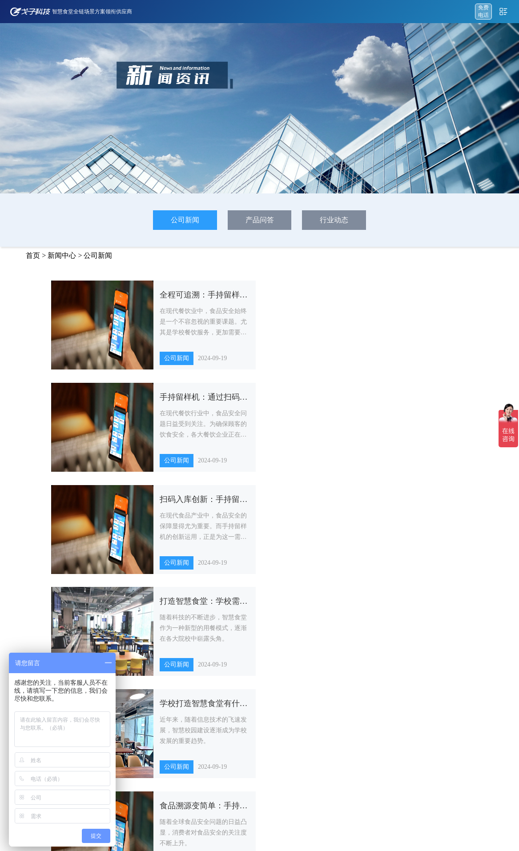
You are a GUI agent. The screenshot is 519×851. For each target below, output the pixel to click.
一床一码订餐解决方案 (234, 741)
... (183, 605)
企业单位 (358, 725)
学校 (352, 677)
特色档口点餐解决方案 (234, 709)
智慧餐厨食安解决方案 (234, 725)
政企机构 (358, 693)
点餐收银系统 (159, 693)
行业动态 (334, 220)
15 (266, 605)
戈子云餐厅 (156, 677)
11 (198, 605)
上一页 (146, 605)
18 (317, 605)
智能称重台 (301, 709)
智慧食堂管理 (159, 741)
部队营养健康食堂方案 (234, 757)
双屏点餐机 (301, 693)
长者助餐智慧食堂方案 (234, 773)
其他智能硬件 (304, 741)
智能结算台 (301, 677)
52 (349, 605)
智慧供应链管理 (161, 725)
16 (283, 605)
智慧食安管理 (159, 709)
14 (249, 605)
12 (216, 605)
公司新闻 (185, 220)
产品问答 (259, 220)
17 (300, 605)
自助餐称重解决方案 (231, 677)
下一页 (372, 605)
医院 (352, 709)
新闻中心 (62, 255)
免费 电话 (483, 11)
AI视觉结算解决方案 (231, 693)
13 (232, 605)
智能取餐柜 (301, 725)
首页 (33, 255)
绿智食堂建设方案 (228, 789)
